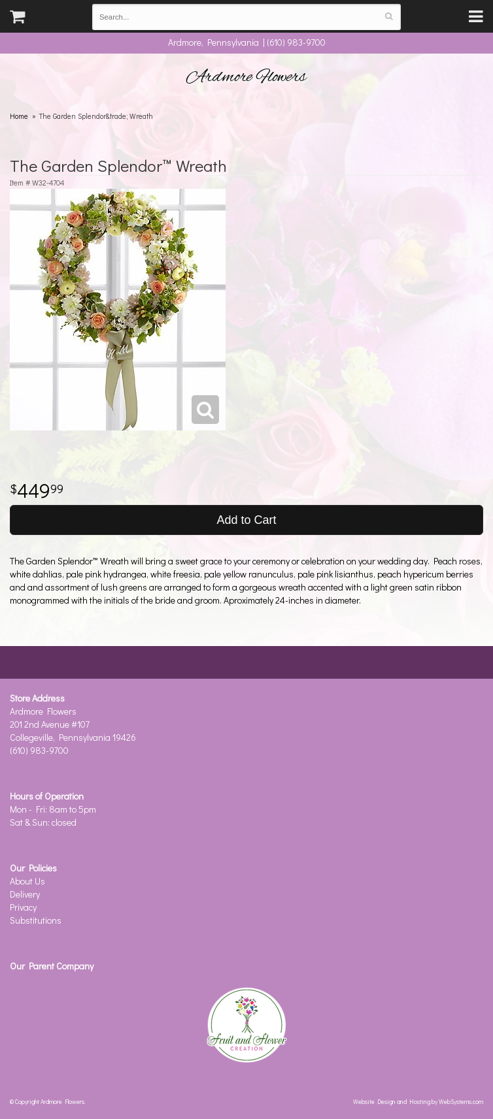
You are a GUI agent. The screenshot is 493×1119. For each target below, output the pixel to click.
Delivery (25, 894)
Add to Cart (246, 520)
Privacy (23, 907)
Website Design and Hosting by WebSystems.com (418, 1101)
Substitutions (35, 920)
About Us (27, 881)
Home (19, 116)
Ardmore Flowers (246, 77)
